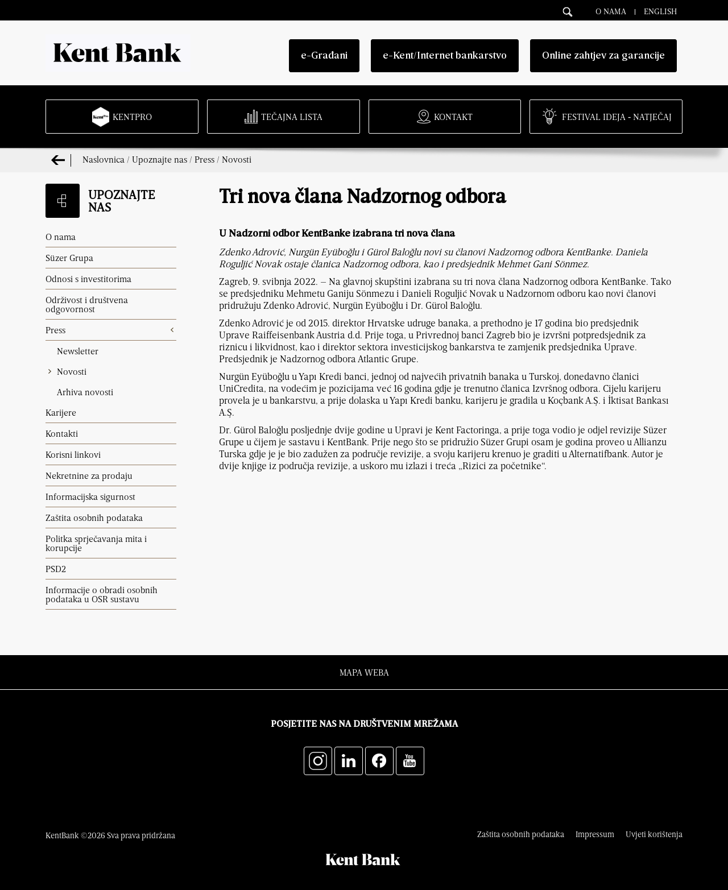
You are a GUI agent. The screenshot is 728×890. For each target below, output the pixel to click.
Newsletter (77, 351)
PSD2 (56, 568)
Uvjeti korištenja (654, 834)
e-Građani (324, 56)
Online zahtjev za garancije (603, 56)
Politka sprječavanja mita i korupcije (96, 543)
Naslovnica (103, 159)
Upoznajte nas (159, 159)
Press (204, 159)
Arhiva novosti (85, 392)
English (660, 11)
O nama (610, 11)
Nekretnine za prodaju (89, 475)
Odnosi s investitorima (88, 278)
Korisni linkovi (73, 454)
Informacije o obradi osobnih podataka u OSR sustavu (102, 594)
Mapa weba (364, 672)
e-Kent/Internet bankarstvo (445, 56)
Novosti (236, 159)
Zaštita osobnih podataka (94, 517)
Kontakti (62, 433)
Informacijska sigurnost (90, 496)
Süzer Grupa (69, 257)
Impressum (595, 834)
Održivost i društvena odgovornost (87, 304)
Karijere (61, 412)
